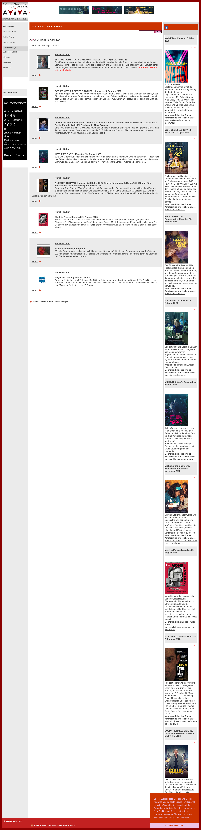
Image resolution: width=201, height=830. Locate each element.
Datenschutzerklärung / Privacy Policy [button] (171, 818)
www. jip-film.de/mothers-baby (179, 459)
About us (7, 68)
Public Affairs (8, 37)
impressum (53, 825)
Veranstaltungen (10, 47)
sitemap (43, 825)
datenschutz (63, 825)
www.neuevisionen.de (175, 209)
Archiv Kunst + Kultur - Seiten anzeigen (50, 302)
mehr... (35, 75)
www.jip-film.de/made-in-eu (177, 375)
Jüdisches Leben (10, 52)
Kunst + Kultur (9, 42)
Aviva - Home (8, 26)
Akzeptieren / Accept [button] (174, 825)
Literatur (6, 57)
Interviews (7, 62)
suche (36, 825)
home (71, 825)
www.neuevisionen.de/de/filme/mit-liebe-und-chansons (181, 541)
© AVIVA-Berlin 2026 (13, 821)
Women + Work (9, 32)
